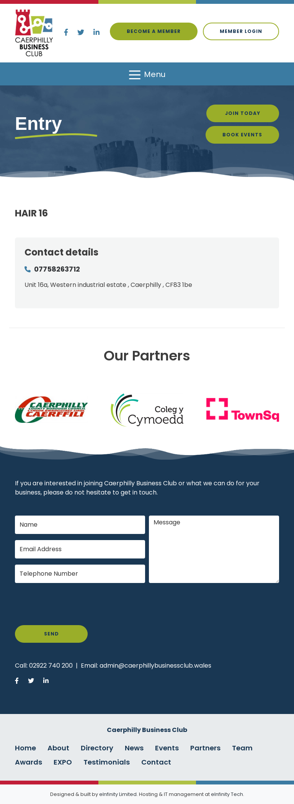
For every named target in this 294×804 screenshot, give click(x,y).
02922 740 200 (51, 665)
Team (242, 748)
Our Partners (147, 355)
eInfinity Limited (118, 794)
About (58, 748)
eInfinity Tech (227, 794)
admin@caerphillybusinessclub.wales (155, 665)
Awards (28, 762)
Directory (97, 748)
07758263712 (57, 269)
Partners (205, 748)
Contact (156, 762)
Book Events (242, 134)
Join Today (242, 113)
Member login (241, 31)
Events (167, 748)
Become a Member (154, 31)
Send (51, 633)
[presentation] (73, 604)
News (134, 748)
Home (25, 748)
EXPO (63, 762)
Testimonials (106, 762)
